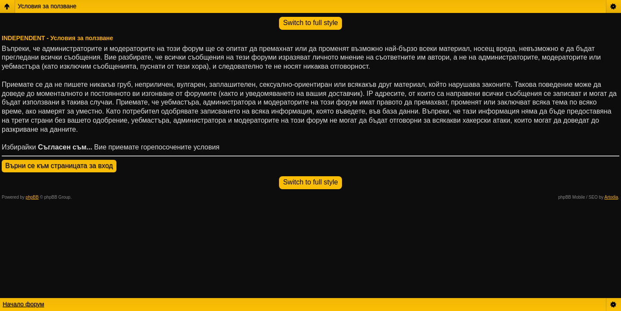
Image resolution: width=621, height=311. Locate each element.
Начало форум (23, 304)
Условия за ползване (47, 6)
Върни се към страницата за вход (59, 165)
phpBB (32, 197)
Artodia (611, 197)
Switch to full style (310, 22)
